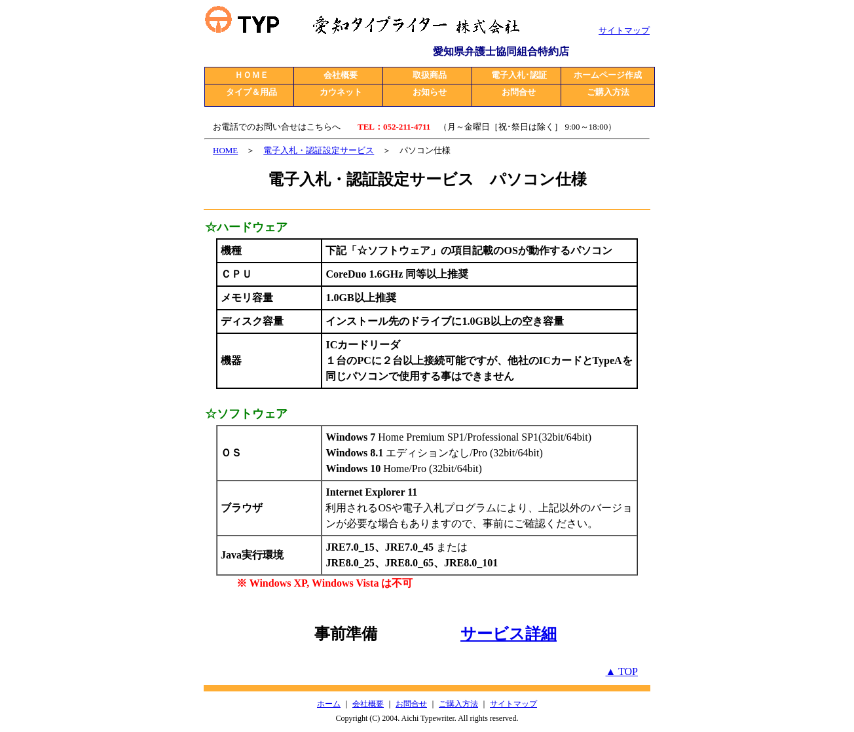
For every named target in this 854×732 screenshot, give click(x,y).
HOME (225, 150)
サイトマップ (513, 703)
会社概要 (368, 703)
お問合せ (411, 703)
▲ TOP (622, 671)
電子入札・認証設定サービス (318, 150)
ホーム (329, 703)
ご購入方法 (458, 703)
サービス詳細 (508, 633)
